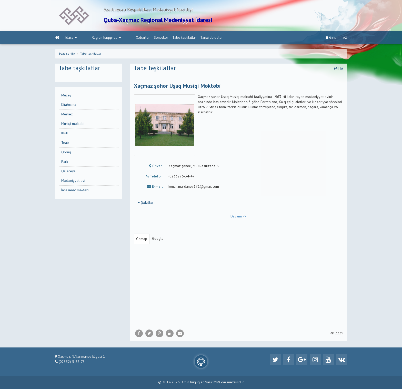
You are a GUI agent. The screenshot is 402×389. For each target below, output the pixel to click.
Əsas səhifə (67, 54)
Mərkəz (67, 115)
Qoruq (66, 153)
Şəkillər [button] (146, 204)
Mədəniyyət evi (73, 182)
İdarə (71, 39)
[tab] (239, 203)
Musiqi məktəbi (72, 125)
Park (64, 163)
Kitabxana (68, 106)
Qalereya (68, 172)
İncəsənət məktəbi (75, 191)
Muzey (66, 96)
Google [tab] (158, 240)
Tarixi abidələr (189, 39)
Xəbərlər (121, 39)
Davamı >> (238, 217)
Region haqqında (95, 39)
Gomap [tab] (141, 240)
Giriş (331, 39)
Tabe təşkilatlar (162, 39)
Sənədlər (139, 39)
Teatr (65, 144)
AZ (345, 39)
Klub (64, 134)
